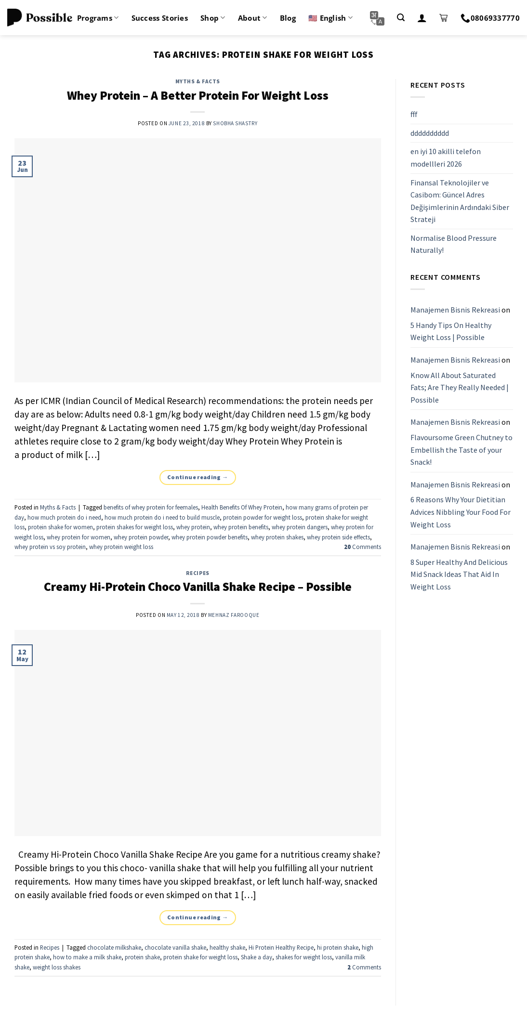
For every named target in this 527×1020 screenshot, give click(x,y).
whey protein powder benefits (209, 537)
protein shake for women (60, 527)
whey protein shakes (277, 537)
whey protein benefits (240, 527)
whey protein (193, 527)
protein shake (142, 957)
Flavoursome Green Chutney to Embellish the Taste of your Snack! (461, 449)
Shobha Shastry (235, 123)
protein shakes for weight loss (134, 527)
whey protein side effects (338, 537)
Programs (98, 18)
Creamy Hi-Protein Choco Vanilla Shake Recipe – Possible (198, 586)
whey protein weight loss (121, 546)
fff (414, 114)
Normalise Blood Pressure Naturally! (453, 244)
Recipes (198, 573)
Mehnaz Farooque (233, 615)
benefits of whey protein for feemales (151, 507)
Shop (212, 18)
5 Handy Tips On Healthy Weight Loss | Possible (450, 331)
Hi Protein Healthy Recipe (281, 947)
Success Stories (160, 18)
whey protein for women (78, 537)
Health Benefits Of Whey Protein (241, 507)
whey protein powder (141, 537)
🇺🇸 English (330, 18)
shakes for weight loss (304, 957)
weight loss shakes (56, 967)
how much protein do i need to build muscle (162, 517)
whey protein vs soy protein (50, 546)
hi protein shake (337, 947)
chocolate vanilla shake (175, 947)
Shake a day (256, 957)
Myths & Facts (197, 81)
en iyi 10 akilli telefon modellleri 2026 (445, 158)
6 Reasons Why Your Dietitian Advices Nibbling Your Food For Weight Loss (460, 512)
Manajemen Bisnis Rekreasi (455, 309)
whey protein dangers (300, 527)
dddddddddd (429, 133)
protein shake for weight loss (200, 957)
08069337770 (490, 18)
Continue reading (197, 477)
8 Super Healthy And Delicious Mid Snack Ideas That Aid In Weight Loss (459, 574)
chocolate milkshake (114, 947)
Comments (362, 546)
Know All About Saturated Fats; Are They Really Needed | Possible (459, 387)
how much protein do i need (64, 517)
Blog (288, 18)
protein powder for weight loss (262, 517)
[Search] (401, 17)
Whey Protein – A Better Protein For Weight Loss (198, 95)
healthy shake (227, 947)
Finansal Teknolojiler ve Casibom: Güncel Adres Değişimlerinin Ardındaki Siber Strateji (459, 201)
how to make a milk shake (87, 957)
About (252, 18)
